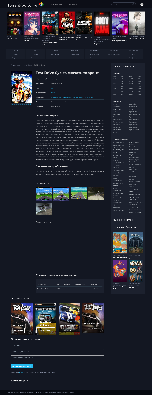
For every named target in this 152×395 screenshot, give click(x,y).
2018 (122, 79)
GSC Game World (118, 142)
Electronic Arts (134, 142)
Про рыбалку (117, 119)
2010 (131, 79)
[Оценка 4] (18, 104)
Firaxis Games (134, 157)
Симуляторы (28, 36)
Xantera (53, 93)
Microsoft (116, 175)
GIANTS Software (135, 212)
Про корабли (117, 127)
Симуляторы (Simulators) (46, 39)
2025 (114, 81)
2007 (131, 86)
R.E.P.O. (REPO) (12, 39)
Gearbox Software (135, 210)
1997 (139, 91)
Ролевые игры (133, 257)
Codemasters (117, 180)
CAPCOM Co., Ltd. (119, 163)
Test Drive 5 (66, 325)
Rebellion (132, 152)
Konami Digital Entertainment (134, 161)
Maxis (115, 178)
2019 (122, 76)
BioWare (115, 186)
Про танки (116, 114)
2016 (122, 84)
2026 (114, 79)
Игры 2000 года (27, 65)
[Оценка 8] (26, 104)
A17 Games (133, 205)
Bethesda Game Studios (118, 194)
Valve (114, 205)
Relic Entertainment (136, 202)
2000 (52, 88)
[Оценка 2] (14, 104)
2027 (114, 76)
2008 (131, 84)
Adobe (115, 152)
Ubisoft (115, 157)
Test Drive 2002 (92, 323)
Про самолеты (134, 130)
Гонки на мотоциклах (70, 97)
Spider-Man (117, 109)
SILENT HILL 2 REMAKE (136, 39)
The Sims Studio (118, 170)
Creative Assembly (119, 210)
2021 (114, 91)
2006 (131, 89)
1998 (139, 89)
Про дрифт (116, 124)
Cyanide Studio (134, 149)
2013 (122, 91)
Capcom (115, 160)
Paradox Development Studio (133, 169)
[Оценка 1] (12, 104)
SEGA (131, 192)
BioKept (131, 259)
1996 (139, 94)
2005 (131, 91)
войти (21, 372)
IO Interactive (133, 184)
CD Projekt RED (134, 197)
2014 (122, 89)
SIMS (114, 112)
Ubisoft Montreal (118, 145)
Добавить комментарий (22, 366)
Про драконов (118, 122)
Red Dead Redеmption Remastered (66, 38)
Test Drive (18, 325)
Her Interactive (118, 198)
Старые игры (88, 97)
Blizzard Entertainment (118, 189)
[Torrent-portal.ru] (26, 4)
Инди (36, 38)
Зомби (115, 104)
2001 (139, 81)
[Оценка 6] (22, 104)
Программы (72, 4)
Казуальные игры (134, 285)
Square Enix (117, 173)
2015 (122, 86)
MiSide (26, 41)
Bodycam (97, 44)
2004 (131, 94)
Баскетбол (116, 106)
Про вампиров (118, 117)
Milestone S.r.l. (118, 183)
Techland (132, 187)
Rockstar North (118, 155)
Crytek (131, 174)
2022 (114, 89)
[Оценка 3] (16, 104)
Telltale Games (118, 168)
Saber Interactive (135, 164)
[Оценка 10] (30, 104)
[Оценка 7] (24, 104)
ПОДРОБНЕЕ (18, 330)
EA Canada (116, 165)
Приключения (29, 38)
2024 (114, 84)
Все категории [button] (57, 4)
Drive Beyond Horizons (119, 41)
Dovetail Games (134, 194)
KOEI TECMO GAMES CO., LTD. (118, 149)
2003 (139, 76)
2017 (122, 81)
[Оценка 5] (20, 104)
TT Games (132, 199)
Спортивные (116, 255)
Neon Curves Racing (120, 257)
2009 (131, 81)
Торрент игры (15, 65)
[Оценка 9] (28, 104)
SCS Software (133, 189)
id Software (116, 208)
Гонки (114, 38)
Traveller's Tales (134, 207)
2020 (114, 94)
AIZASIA (131, 287)
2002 (139, 79)
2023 (114, 86)
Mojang (131, 155)
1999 (139, 86)
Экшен (9, 36)
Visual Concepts (134, 182)
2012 (122, 94)
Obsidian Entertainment (118, 201)
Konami (131, 179)
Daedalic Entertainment (134, 146)
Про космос (117, 130)
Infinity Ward (133, 176)
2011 (131, 76)
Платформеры (117, 285)
